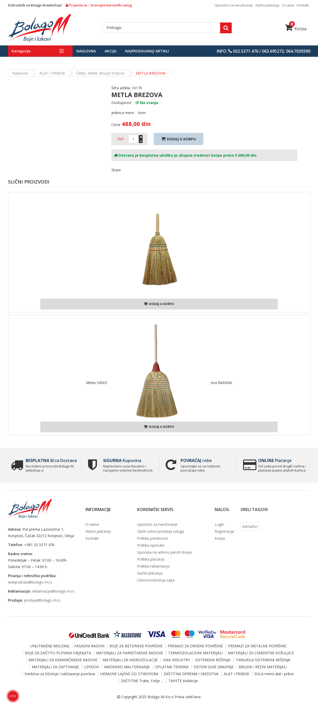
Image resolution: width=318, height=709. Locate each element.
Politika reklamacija (153, 566)
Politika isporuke (151, 545)
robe (196, 460)
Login (219, 524)
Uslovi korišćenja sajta (156, 580)
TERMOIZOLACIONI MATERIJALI (195, 653)
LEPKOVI (91, 667)
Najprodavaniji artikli (147, 51)
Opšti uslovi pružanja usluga (160, 531)
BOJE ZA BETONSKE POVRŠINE (136, 646)
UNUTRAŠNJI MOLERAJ (49, 646)
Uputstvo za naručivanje (234, 5)
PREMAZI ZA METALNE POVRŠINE (257, 646)
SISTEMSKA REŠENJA (212, 660)
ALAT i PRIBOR (52, 73)
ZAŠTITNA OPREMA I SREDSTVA (191, 674)
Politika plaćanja (150, 559)
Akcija (110, 51)
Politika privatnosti (152, 538)
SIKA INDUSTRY (176, 660)
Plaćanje (275, 460)
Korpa (295, 28)
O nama (288, 5)
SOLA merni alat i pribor (274, 674)
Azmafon (250, 526)
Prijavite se (77, 5)
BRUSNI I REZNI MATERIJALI (263, 667)
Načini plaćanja (267, 5)
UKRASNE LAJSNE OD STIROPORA (129, 674)
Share (116, 170)
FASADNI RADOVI (89, 646)
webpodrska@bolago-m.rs (30, 582)
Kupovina (122, 460)
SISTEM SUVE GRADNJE (214, 667)
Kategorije (21, 51)
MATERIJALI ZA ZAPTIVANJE (55, 667)
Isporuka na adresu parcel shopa (164, 552)
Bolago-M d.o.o (161, 696)
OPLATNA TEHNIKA (172, 667)
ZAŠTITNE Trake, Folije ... (142, 681)
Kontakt (303, 5)
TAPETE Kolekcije (183, 681)
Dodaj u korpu (159, 304)
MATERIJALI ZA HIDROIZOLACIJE (130, 660)
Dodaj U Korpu (178, 139)
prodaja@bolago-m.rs (42, 600)
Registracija (224, 531)
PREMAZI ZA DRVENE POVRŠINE (195, 646)
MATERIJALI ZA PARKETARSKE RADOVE (129, 653)
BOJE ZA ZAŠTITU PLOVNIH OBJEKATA (58, 653)
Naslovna (86, 51)
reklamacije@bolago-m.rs (53, 591)
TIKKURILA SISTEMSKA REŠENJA (263, 660)
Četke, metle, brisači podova (100, 73)
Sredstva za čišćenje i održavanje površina (60, 674)
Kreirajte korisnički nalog (111, 5)
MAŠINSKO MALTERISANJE (127, 667)
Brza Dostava (51, 460)
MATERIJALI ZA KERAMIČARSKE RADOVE (62, 660)
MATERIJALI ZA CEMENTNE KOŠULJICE (261, 653)
